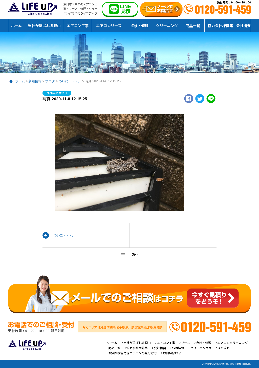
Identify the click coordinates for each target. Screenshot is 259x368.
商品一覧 (193, 25)
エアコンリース (108, 25)
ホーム (16, 25)
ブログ (50, 81)
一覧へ (133, 254)
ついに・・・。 (70, 81)
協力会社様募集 (220, 25)
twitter (199, 98)
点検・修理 (139, 25)
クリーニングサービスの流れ (210, 348)
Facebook (188, 98)
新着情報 (35, 81)
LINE (210, 98)
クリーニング (167, 25)
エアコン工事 (78, 25)
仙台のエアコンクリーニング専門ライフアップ (32, 8)
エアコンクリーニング (232, 343)
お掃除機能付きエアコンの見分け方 (132, 353)
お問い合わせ (172, 353)
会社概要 (243, 25)
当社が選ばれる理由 (44, 25)
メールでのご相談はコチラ (129, 294)
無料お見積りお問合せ (161, 9)
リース (185, 343)
